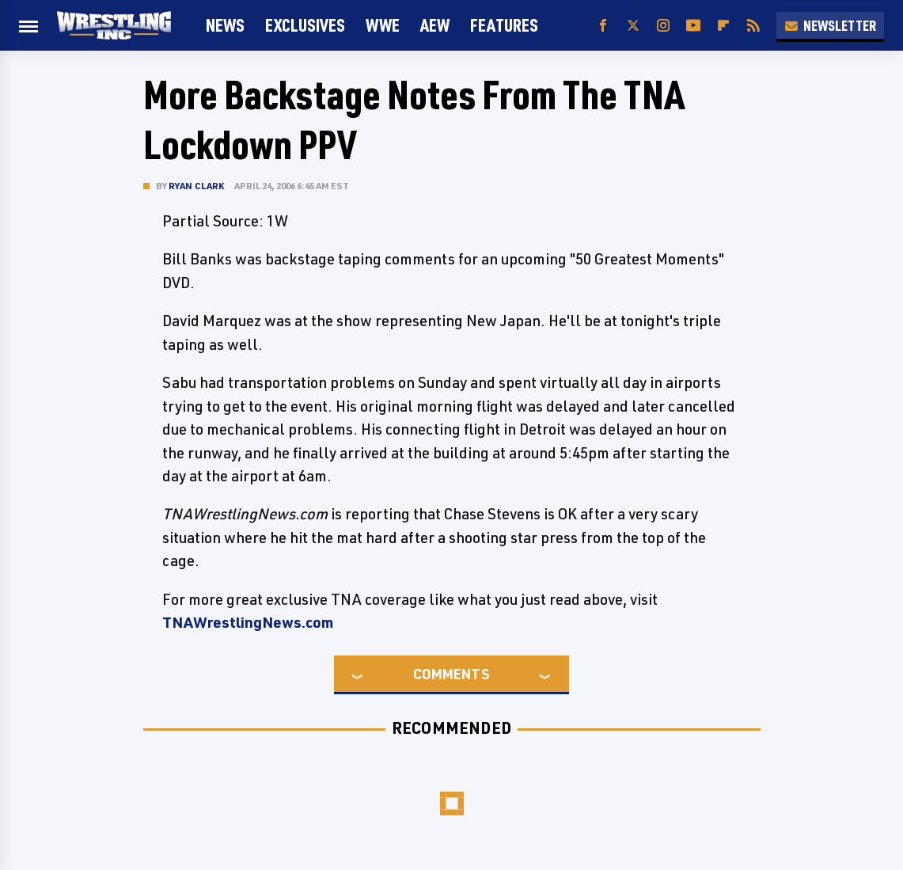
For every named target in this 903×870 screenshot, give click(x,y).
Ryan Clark (197, 186)
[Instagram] (663, 25)
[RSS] (753, 25)
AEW (435, 25)
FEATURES (504, 25)
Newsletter (830, 25)
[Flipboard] (723, 25)
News (225, 25)
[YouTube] (693, 25)
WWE (383, 25)
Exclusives (305, 25)
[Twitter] (633, 25)
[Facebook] (603, 25)
